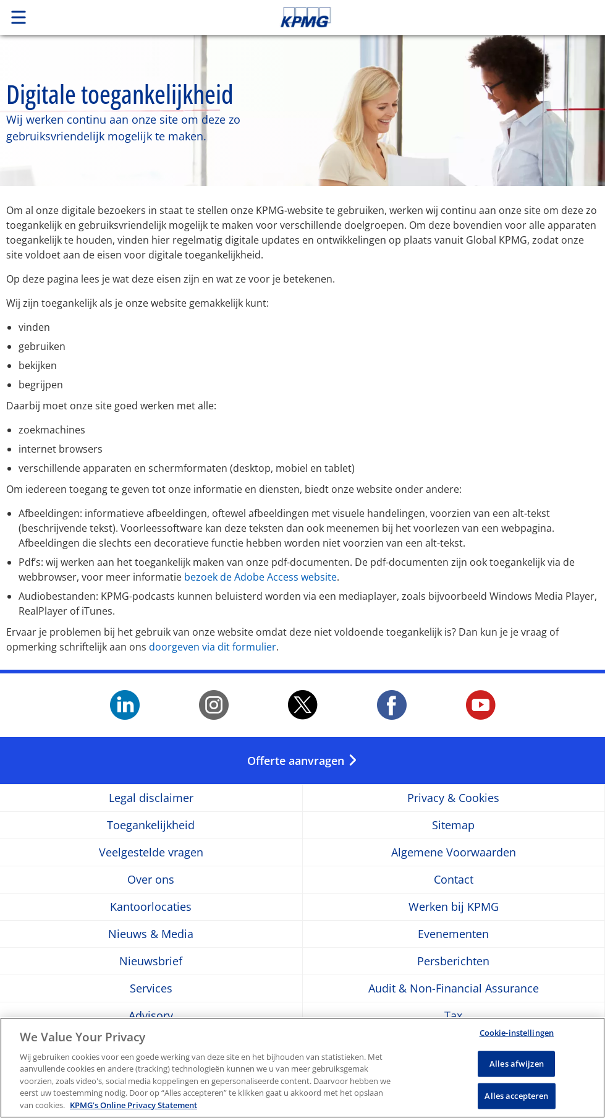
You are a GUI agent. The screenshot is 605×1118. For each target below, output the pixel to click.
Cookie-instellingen (517, 1038)
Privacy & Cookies (453, 798)
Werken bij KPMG (453, 907)
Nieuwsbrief (150, 961)
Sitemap (453, 825)
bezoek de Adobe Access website (260, 577)
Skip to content (424, 17)
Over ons (150, 880)
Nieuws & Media (150, 934)
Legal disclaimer (151, 798)
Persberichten (453, 961)
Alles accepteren (516, 1101)
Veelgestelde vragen (151, 852)
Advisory (151, 1016)
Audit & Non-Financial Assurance (453, 988)
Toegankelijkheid (151, 825)
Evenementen (453, 934)
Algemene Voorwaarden (453, 852)
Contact (453, 880)
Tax (453, 1016)
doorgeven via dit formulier (212, 647)
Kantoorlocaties (151, 907)
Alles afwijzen (516, 1069)
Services (151, 988)
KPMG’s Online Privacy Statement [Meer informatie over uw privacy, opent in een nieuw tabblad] (133, 1111)
